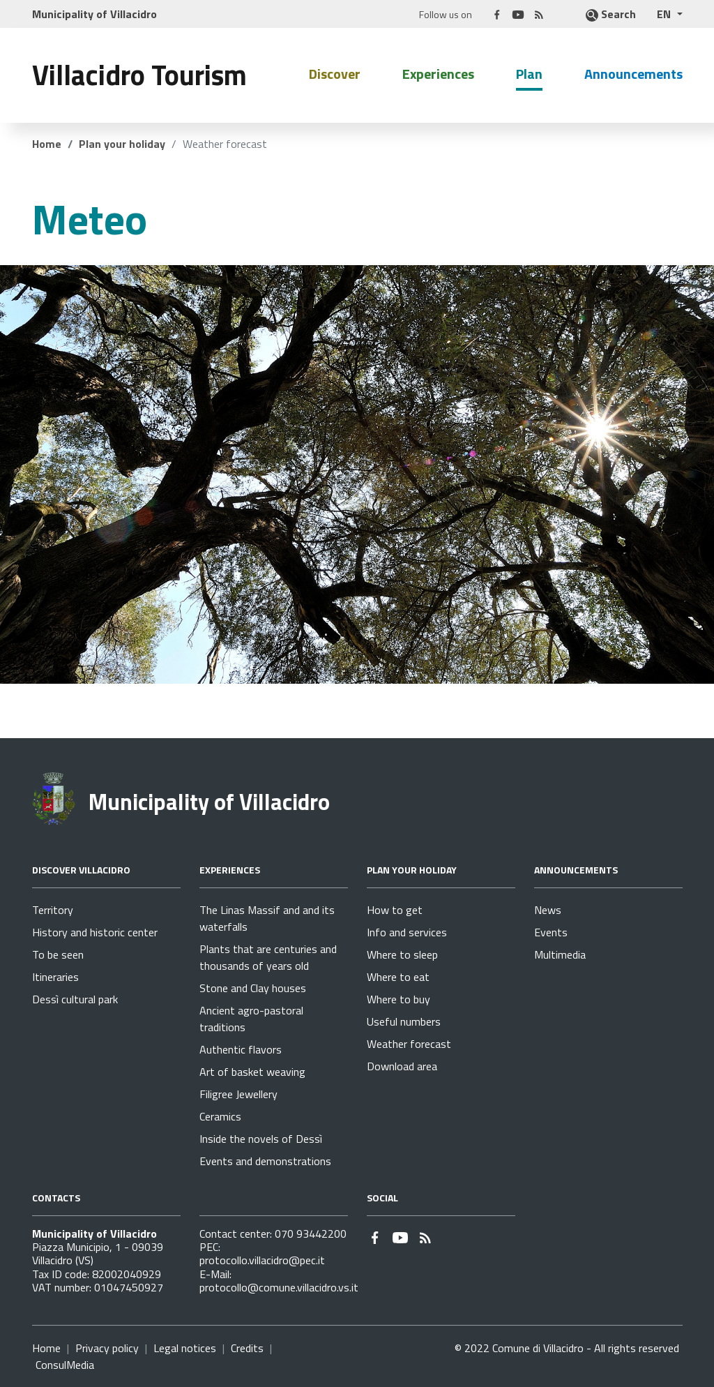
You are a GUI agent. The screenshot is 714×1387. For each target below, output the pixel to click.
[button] (669, 14)
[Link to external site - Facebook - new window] (497, 13)
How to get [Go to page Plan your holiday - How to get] (395, 909)
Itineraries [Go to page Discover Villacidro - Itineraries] (55, 976)
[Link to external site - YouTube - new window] (518, 13)
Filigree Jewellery (238, 1094)
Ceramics (220, 1116)
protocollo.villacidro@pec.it (262, 1260)
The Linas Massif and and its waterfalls (267, 918)
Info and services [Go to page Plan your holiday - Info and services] (407, 932)
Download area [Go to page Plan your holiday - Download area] (402, 1066)
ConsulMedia (65, 1364)
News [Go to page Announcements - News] (547, 909)
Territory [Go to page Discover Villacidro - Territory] (52, 909)
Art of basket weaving (252, 1071)
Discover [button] (334, 73)
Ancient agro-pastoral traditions (251, 1018)
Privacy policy (107, 1348)
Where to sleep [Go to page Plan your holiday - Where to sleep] (402, 954)
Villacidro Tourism (139, 75)
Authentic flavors (240, 1049)
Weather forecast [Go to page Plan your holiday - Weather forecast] (409, 1043)
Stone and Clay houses (252, 988)
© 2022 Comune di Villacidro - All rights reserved (567, 1348)
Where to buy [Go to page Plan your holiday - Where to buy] (398, 999)
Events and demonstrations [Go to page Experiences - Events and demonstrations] (265, 1161)
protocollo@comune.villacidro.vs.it (278, 1287)
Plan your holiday (122, 143)
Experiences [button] (438, 73)
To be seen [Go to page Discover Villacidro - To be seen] (58, 954)
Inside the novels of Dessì (260, 1138)
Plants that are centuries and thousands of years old (268, 957)
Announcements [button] (633, 73)
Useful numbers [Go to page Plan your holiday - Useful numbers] (404, 1021)
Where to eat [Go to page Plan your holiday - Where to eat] (398, 976)
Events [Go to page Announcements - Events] (551, 932)
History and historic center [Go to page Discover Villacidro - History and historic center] (95, 932)
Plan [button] (529, 73)
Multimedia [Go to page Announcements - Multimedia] (560, 954)
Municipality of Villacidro (209, 801)
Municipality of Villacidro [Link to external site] (94, 14)
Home (46, 143)
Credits (247, 1348)
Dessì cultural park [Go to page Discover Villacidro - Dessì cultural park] (75, 999)
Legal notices (184, 1348)
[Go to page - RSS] (539, 13)
